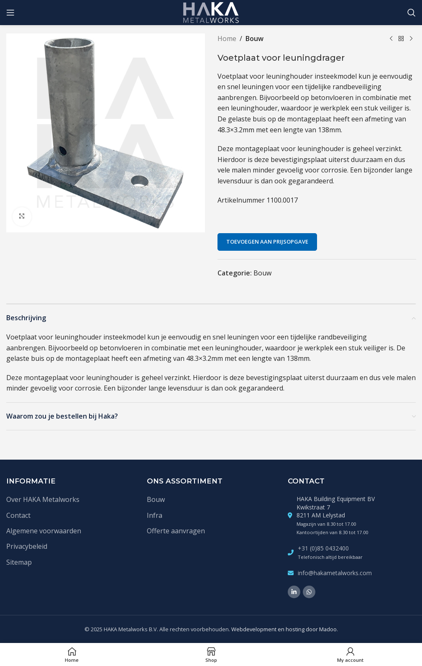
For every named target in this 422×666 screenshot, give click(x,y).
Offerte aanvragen (176, 530)
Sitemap (19, 562)
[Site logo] (211, 11)
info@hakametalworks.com (335, 573)
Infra (154, 515)
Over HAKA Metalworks (42, 499)
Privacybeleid (26, 546)
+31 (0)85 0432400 (323, 548)
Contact (18, 515)
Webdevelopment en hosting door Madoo (284, 629)
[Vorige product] (391, 39)
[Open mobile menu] (10, 12)
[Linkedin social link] (294, 592)
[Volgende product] (411, 39)
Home (226, 38)
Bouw (254, 38)
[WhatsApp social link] (309, 592)
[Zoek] (411, 12)
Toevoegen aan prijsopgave (267, 241)
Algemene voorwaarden (43, 530)
